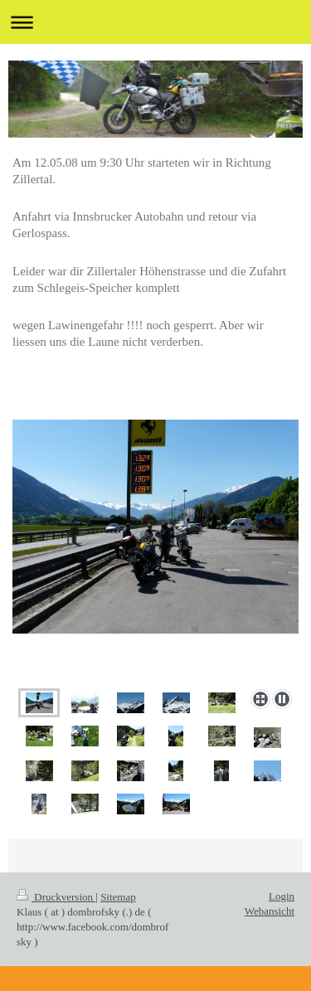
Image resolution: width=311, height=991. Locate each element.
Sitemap (118, 897)
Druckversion (56, 897)
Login (281, 896)
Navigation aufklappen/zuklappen (155, 22)
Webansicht (269, 911)
